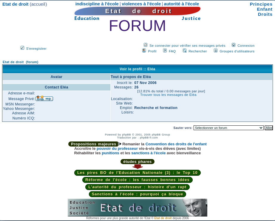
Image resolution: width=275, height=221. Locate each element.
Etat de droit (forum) (20, 62)
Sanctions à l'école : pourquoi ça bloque (137, 194)
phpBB (126, 134)
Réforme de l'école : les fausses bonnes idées (137, 180)
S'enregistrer (36, 48)
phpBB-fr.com (149, 137)
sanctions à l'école (148, 153)
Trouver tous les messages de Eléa (168, 95)
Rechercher (198, 51)
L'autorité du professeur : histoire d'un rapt (137, 187)
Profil (152, 51)
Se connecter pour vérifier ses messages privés (187, 45)
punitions (110, 153)
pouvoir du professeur (117, 148)
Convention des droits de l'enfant (176, 144)
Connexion (245, 45)
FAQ (172, 51)
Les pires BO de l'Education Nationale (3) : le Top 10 (137, 172)
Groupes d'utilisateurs (237, 51)
